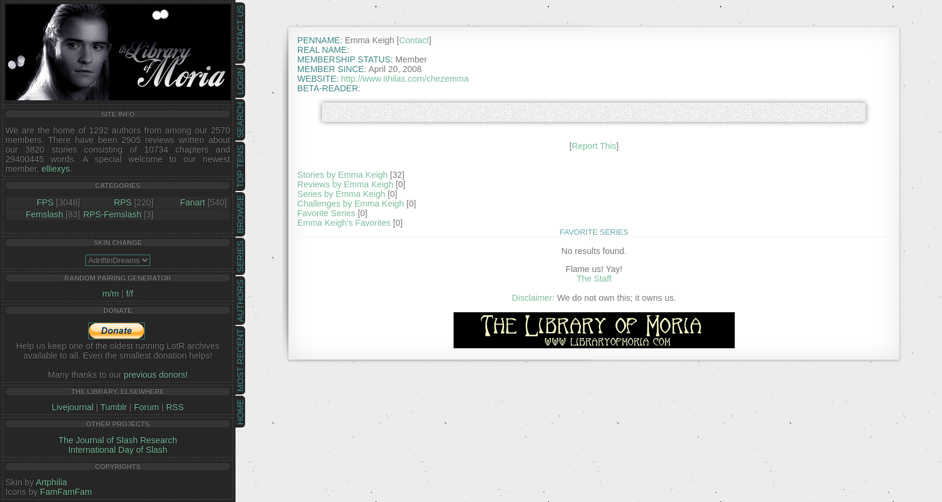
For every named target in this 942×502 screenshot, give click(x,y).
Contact (414, 40)
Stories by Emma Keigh (342, 175)
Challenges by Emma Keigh (350, 203)
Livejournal (73, 407)
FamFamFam (66, 492)
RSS (175, 407)
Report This (594, 146)
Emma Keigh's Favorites (344, 223)
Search (240, 120)
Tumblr (113, 407)
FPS (45, 202)
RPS (123, 202)
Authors (240, 300)
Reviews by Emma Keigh (345, 184)
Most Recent (240, 360)
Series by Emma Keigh (341, 194)
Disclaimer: (533, 298)
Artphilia (51, 482)
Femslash (44, 214)
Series (240, 257)
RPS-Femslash (112, 214)
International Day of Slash (118, 450)
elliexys (55, 169)
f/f (129, 293)
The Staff (594, 278)
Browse (240, 214)
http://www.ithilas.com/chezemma (405, 78)
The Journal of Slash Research (117, 440)
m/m (110, 293)
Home (240, 412)
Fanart (192, 202)
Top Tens (240, 166)
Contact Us (240, 33)
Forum (146, 407)
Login (240, 81)
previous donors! (155, 375)
